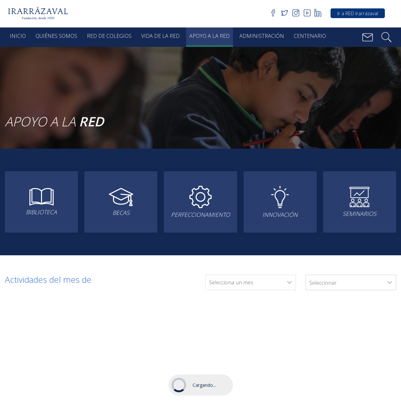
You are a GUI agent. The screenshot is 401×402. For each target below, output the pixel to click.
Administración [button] (261, 35)
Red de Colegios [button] (109, 35)
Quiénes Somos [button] (56, 35)
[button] (40, 13)
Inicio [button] (18, 35)
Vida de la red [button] (160, 35)
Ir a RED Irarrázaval (357, 13)
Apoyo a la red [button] (209, 35)
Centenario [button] (310, 35)
